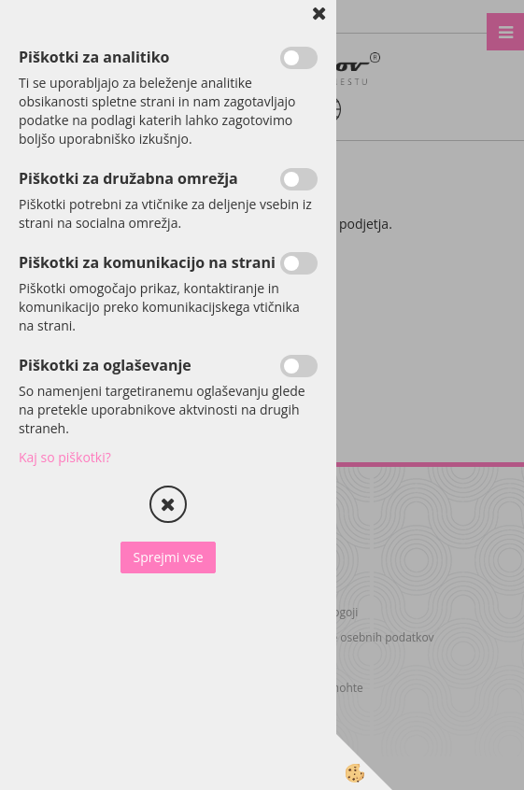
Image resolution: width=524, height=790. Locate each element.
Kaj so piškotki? (65, 457)
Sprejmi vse (168, 557)
